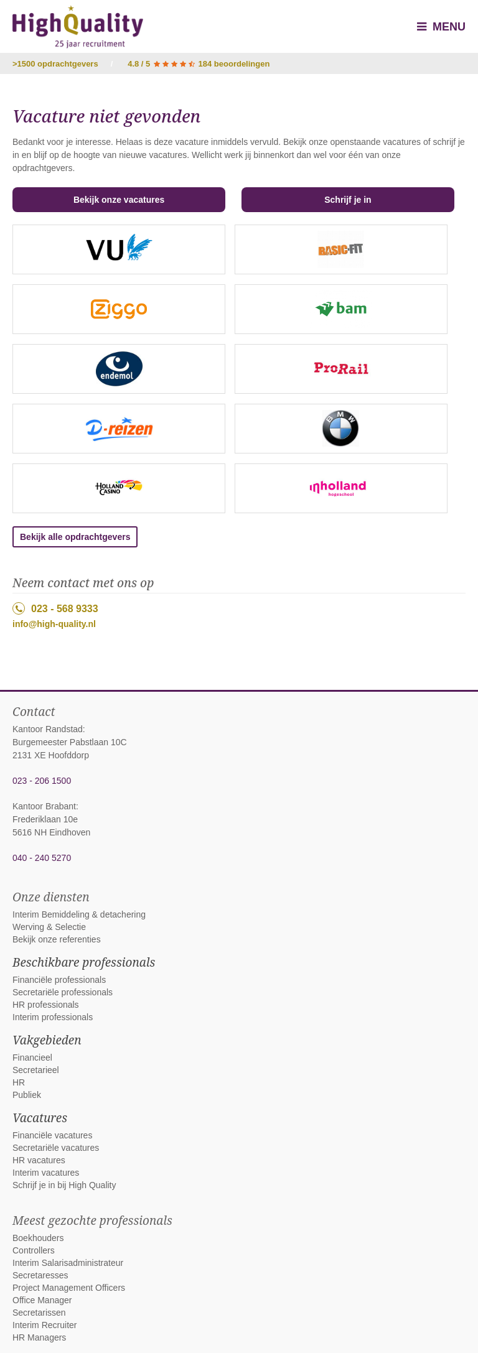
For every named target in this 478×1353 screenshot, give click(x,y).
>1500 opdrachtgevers (55, 63)
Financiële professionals (59, 980)
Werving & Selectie (49, 927)
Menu (441, 27)
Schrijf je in (347, 200)
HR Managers (39, 1337)
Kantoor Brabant (44, 806)
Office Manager (42, 1300)
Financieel (32, 1057)
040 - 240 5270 (41, 858)
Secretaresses (40, 1275)
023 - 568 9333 (55, 608)
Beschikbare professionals (83, 962)
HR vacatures (38, 1160)
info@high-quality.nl (54, 624)
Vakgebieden (47, 1040)
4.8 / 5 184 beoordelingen (198, 63)
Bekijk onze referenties (56, 939)
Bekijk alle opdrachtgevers (75, 537)
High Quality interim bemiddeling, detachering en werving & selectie (77, 27)
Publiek (26, 1095)
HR (18, 1082)
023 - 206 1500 (41, 781)
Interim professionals (52, 1017)
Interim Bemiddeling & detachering (79, 914)
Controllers (33, 1250)
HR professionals (45, 1005)
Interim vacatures (45, 1173)
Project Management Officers (68, 1288)
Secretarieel (35, 1070)
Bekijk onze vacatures (118, 200)
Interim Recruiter (44, 1325)
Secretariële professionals (62, 992)
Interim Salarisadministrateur (67, 1263)
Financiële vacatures (52, 1135)
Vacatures (39, 1118)
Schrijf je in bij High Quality (64, 1185)
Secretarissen (39, 1313)
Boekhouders (38, 1238)
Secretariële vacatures (55, 1148)
